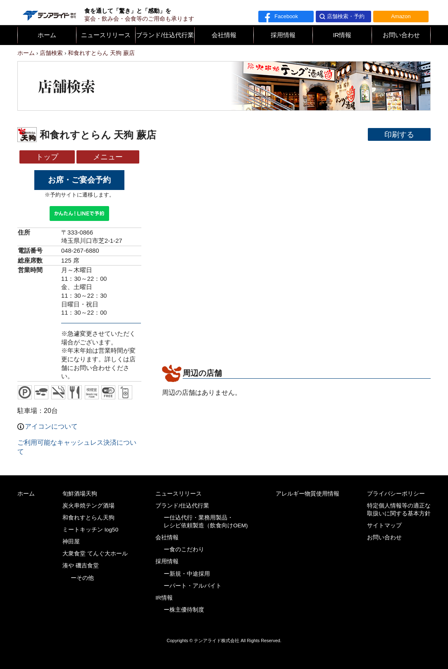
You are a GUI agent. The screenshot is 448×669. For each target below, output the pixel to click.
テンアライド (48, 12)
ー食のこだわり (184, 549)
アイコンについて (47, 426)
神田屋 (71, 542)
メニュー (108, 156)
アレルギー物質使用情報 (307, 494)
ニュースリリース (106, 35)
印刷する (399, 134)
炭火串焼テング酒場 (88, 506)
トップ (47, 156)
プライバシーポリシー (396, 494)
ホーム (47, 35)
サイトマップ (384, 525)
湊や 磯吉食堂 (80, 565)
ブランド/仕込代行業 (164, 35)
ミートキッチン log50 (90, 530)
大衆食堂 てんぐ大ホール (95, 553)
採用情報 (283, 35)
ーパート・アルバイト (193, 586)
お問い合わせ (401, 35)
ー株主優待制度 (184, 610)
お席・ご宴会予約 (79, 180)
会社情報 (224, 35)
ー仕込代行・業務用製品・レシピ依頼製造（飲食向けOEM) (206, 522)
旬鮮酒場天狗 (79, 494)
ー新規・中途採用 (187, 574)
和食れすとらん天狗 (88, 518)
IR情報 (342, 35)
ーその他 (82, 578)
